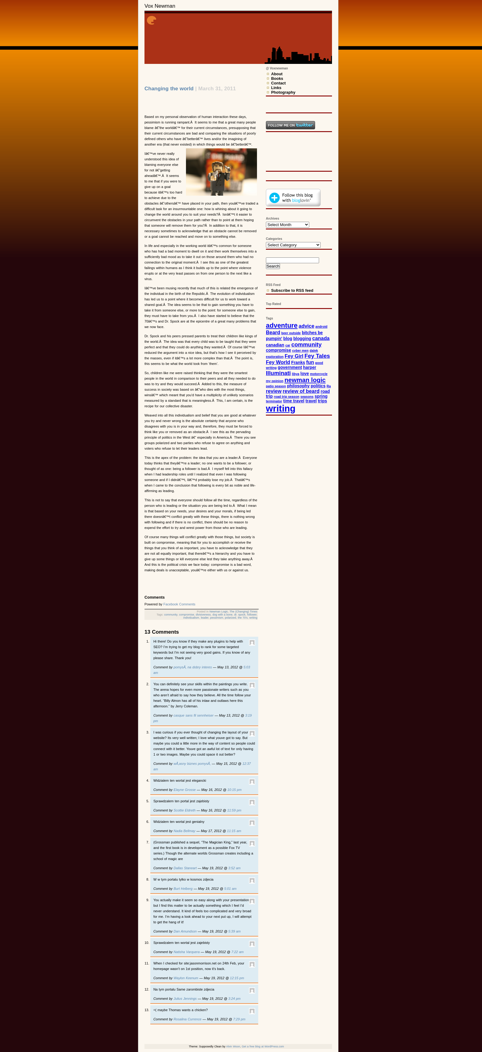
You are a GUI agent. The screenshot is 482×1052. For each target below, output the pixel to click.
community (170, 614)
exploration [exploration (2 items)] (274, 356)
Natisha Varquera (187, 952)
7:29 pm (239, 1019)
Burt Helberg (183, 888)
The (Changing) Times (243, 611)
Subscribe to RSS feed (292, 290)
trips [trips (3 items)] (322, 401)
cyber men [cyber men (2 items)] (300, 350)
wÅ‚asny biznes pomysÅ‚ (192, 763)
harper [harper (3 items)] (309, 367)
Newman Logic (218, 611)
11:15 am (234, 831)
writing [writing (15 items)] (280, 408)
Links (276, 87)
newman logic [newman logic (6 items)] (305, 380)
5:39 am (234, 931)
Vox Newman (159, 6)
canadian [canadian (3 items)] (275, 345)
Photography (283, 92)
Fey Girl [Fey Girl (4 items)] (294, 356)
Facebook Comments (180, 604)
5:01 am (230, 888)
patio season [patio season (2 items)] (276, 386)
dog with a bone (222, 614)
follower (252, 614)
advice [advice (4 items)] (306, 326)
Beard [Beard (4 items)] (273, 332)
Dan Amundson (185, 931)
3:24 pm (234, 998)
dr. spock (240, 614)
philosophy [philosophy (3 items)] (298, 386)
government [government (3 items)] (290, 367)
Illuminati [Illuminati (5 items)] (278, 373)
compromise (186, 614)
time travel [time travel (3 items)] (293, 401)
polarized (230, 617)
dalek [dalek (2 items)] (314, 350)
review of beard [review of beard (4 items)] (301, 391)
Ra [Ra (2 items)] (328, 386)
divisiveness (203, 614)
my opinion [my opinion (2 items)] (274, 381)
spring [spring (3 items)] (320, 396)
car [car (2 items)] (287, 345)
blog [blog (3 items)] (287, 338)
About (276, 74)
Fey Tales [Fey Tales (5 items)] (317, 356)
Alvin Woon (233, 1046)
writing (253, 617)
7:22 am (237, 952)
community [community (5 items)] (306, 344)
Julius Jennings (185, 998)
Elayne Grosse (185, 790)
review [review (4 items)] (274, 391)
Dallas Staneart (185, 868)
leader (204, 617)
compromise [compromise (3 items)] (278, 350)
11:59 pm (234, 810)
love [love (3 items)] (304, 373)
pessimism (216, 617)
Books (277, 78)
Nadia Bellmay (185, 831)
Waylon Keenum (186, 978)
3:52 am (234, 868)
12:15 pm (237, 978)
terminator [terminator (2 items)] (274, 401)
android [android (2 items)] (321, 326)
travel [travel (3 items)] (311, 401)
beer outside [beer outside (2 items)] (291, 333)
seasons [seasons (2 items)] (307, 396)
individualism (191, 617)
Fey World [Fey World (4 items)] (278, 362)
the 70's (243, 617)
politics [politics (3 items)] (318, 386)
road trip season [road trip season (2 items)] (286, 396)
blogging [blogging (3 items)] (302, 338)
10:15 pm (234, 790)
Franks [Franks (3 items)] (298, 362)
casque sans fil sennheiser (194, 715)
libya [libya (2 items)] (295, 374)
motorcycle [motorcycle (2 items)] (318, 374)
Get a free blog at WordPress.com (263, 1046)
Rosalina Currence (188, 1019)
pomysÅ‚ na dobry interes (193, 667)
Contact (278, 83)
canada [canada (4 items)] (321, 338)
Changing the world (169, 89)
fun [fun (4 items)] (310, 362)
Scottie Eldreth (185, 810)
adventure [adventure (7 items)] (282, 325)
